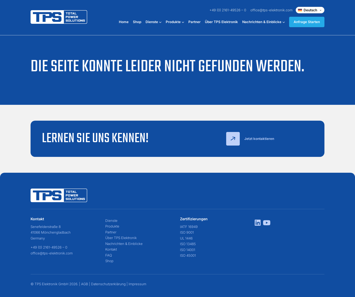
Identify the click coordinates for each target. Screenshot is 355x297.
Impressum (137, 284)
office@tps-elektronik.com (271, 10)
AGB (84, 284)
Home (124, 22)
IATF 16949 (189, 227)
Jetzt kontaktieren (250, 139)
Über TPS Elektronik (221, 22)
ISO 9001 (187, 232)
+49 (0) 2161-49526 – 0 (227, 10)
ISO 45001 (188, 255)
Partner (194, 22)
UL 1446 (186, 238)
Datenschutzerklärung (108, 284)
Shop (137, 22)
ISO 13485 (188, 244)
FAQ (108, 255)
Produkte (175, 22)
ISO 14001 (187, 250)
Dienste (153, 22)
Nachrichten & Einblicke (263, 22)
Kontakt (111, 249)
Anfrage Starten (307, 22)
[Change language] (310, 10)
